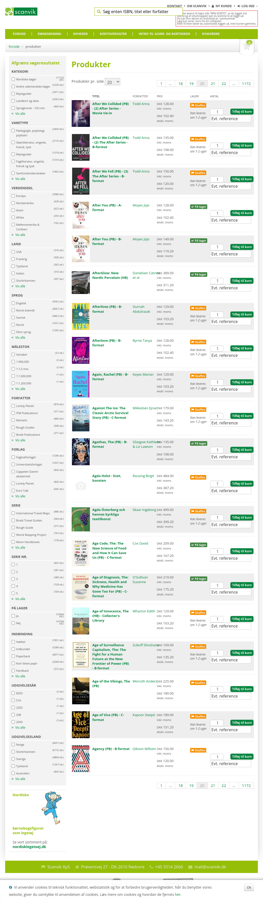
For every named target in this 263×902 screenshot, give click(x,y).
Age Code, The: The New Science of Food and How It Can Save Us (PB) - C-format (109, 550)
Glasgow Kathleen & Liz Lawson (147, 444)
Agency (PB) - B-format (111, 748)
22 (224, 83)
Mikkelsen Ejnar (145, 408)
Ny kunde (221, 6)
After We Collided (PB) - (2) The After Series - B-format (110, 142)
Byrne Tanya (142, 340)
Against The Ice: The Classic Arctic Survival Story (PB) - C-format (110, 413)
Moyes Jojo (141, 205)
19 (191, 83)
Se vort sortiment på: (38, 821)
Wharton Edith (144, 611)
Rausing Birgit (143, 475)
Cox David (140, 543)
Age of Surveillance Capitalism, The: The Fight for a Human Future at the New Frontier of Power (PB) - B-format (110, 657)
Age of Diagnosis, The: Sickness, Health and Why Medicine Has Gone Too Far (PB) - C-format (110, 586)
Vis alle (18, 113)
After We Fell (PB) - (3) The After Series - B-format (110, 176)
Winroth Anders (145, 681)
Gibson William (144, 748)
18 (180, 83)
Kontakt (175, 6)
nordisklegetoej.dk (29, 846)
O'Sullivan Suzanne (140, 579)
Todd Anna (141, 103)
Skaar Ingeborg (144, 509)
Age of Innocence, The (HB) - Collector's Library (110, 616)
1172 (246, 83)
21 (213, 83)
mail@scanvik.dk (210, 867)
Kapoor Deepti (144, 715)
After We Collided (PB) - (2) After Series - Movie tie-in (110, 108)
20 (202, 83)
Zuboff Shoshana (146, 645)
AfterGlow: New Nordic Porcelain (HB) (110, 275)
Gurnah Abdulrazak (141, 309)
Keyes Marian (143, 374)
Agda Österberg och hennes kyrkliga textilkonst (108, 514)
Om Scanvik (197, 6)
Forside (14, 46)
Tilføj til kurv (242, 111)
